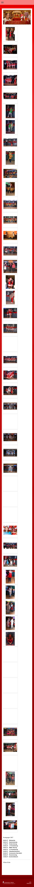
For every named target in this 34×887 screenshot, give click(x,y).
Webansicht (29, 883)
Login (30, 881)
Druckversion (6, 882)
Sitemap (12, 882)
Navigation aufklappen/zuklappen (17, 2)
